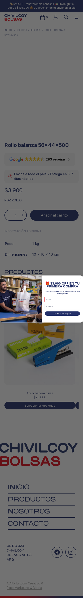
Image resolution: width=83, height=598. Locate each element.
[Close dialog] (80, 278)
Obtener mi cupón (62, 313)
